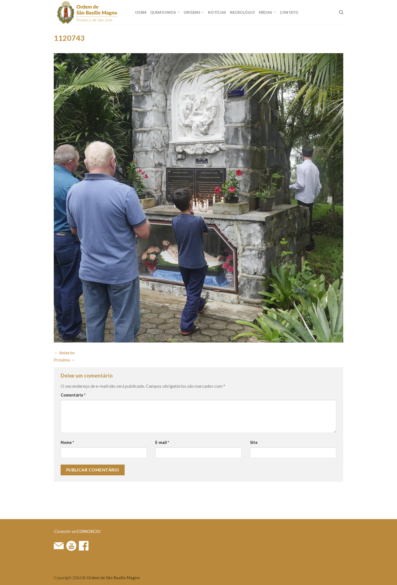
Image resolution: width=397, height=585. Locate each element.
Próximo (64, 359)
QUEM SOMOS (165, 12)
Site (253, 442)
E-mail (162, 442)
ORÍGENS (194, 12)
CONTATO (289, 12)
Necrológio (242, 12)
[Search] (341, 12)
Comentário (73, 395)
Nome (67, 442)
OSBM (140, 12)
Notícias (217, 12)
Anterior (64, 352)
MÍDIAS (267, 12)
